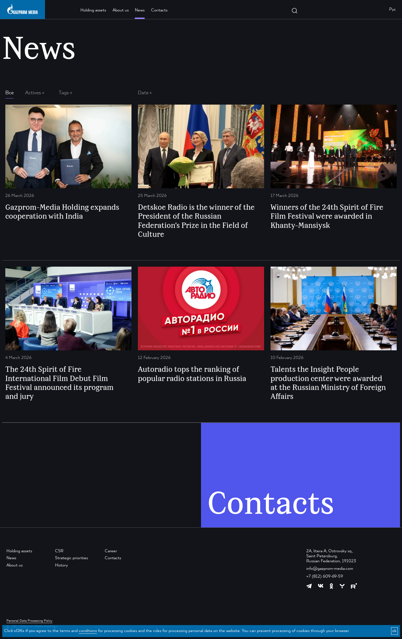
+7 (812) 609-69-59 (324, 576)
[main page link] (22, 9)
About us (121, 10)
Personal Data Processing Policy (29, 621)
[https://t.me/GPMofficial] (309, 586)
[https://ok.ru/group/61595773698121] (331, 586)
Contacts (159, 10)
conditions (88, 631)
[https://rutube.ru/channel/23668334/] (354, 586)
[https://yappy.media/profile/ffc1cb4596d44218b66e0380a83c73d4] (342, 586)
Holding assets (93, 10)
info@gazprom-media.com (329, 569)
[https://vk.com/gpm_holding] (321, 586)
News (140, 10)
